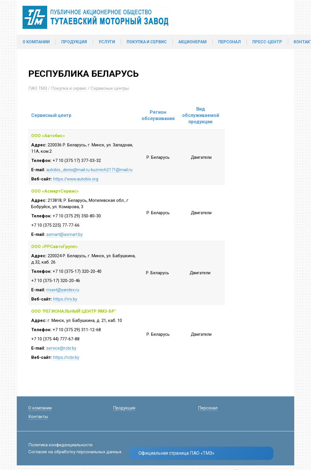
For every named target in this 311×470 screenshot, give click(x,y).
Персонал (229, 42)
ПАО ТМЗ (37, 88)
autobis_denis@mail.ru (68, 169)
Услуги (107, 42)
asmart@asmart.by (64, 234)
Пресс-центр (267, 42)
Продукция (74, 42)
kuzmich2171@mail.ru (111, 169)
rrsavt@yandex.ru (62, 289)
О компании (36, 42)
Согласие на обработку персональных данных (74, 451)
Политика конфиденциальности (60, 444)
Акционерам (192, 42)
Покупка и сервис (147, 42)
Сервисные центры (110, 88)
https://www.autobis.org (75, 179)
